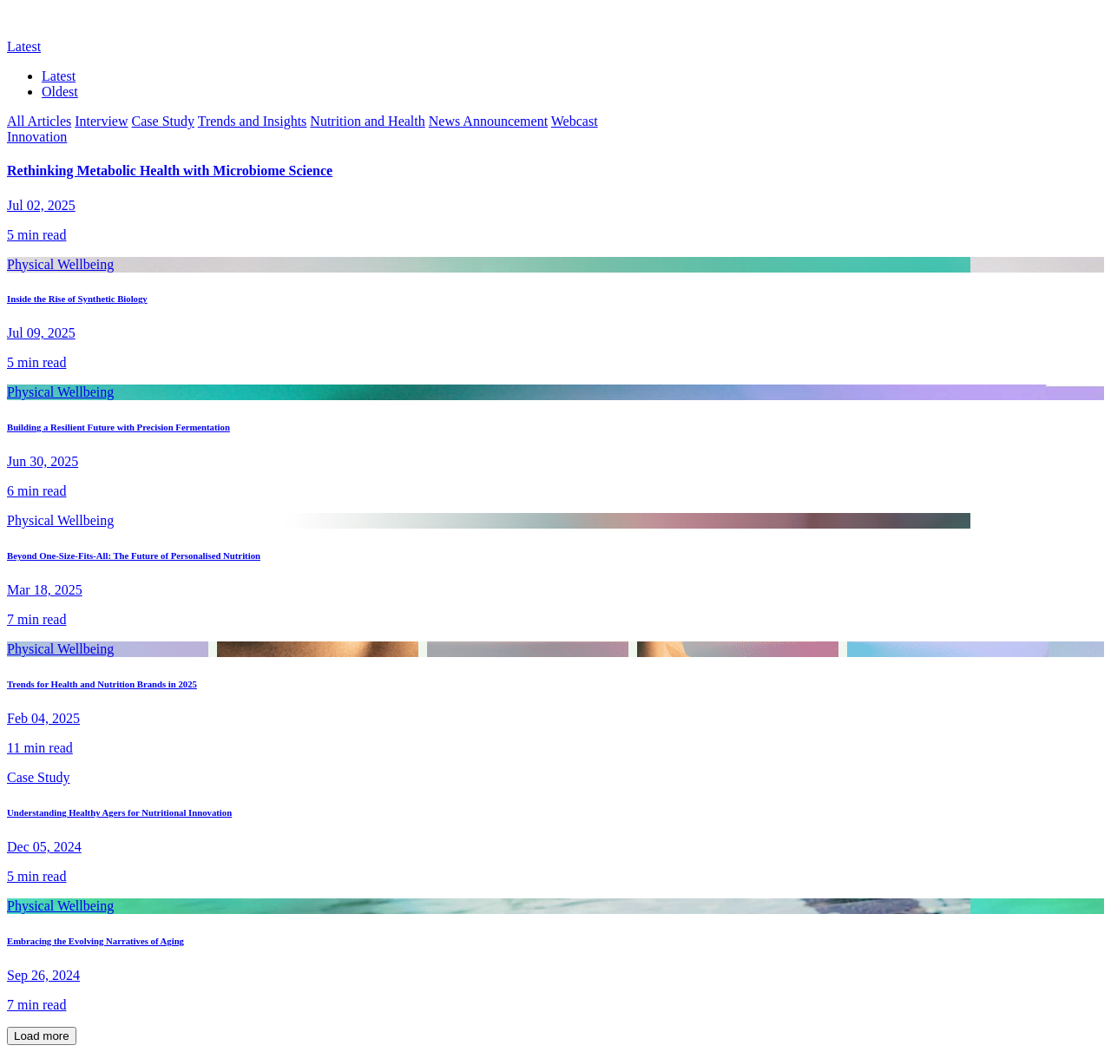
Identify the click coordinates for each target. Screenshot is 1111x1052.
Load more (41, 1035)
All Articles (39, 121)
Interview (101, 121)
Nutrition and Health (367, 121)
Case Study (163, 121)
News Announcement (488, 121)
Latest (59, 76)
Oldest (60, 91)
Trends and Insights (252, 121)
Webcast (574, 121)
